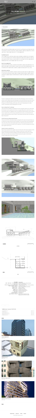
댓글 (3, 404)
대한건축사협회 (12, 413)
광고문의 (25, 413)
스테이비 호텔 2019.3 (4, 310)
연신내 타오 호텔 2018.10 (5, 312)
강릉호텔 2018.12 (4, 311)
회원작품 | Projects (4, 309)
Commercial (9, 309)
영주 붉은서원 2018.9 (4, 314)
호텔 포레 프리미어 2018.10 (5, 313)
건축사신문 (17, 413)
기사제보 (21, 413)
